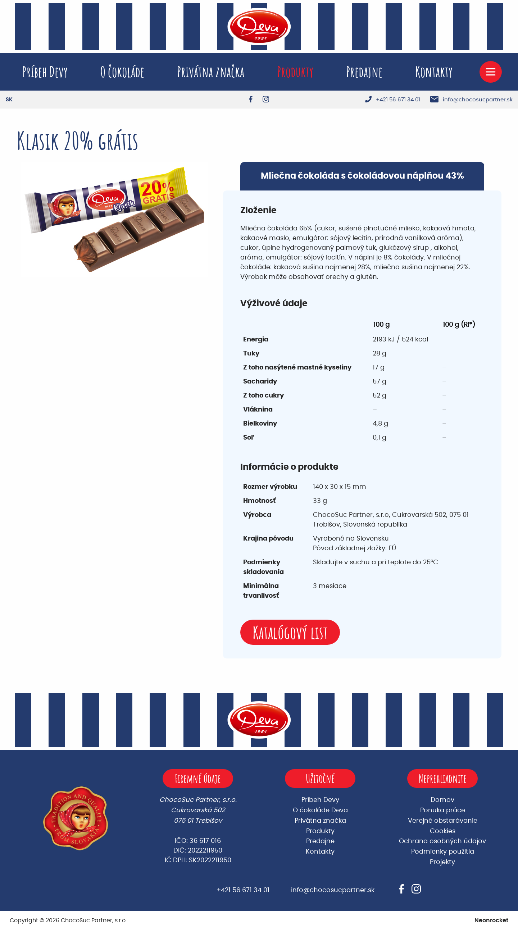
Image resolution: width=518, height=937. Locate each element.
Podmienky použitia (442, 852)
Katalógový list (290, 632)
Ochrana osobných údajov (442, 841)
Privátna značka (210, 72)
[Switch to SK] (9, 100)
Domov (442, 800)
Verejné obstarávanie (442, 821)
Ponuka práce (442, 810)
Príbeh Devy (45, 72)
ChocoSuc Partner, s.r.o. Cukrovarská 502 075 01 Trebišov (198, 810)
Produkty (295, 72)
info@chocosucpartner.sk (332, 890)
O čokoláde (122, 72)
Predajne (364, 72)
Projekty (442, 862)
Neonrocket (491, 920)
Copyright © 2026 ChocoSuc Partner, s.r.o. (68, 920)
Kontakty (434, 72)
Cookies (442, 831)
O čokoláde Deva (320, 810)
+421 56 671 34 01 (243, 890)
